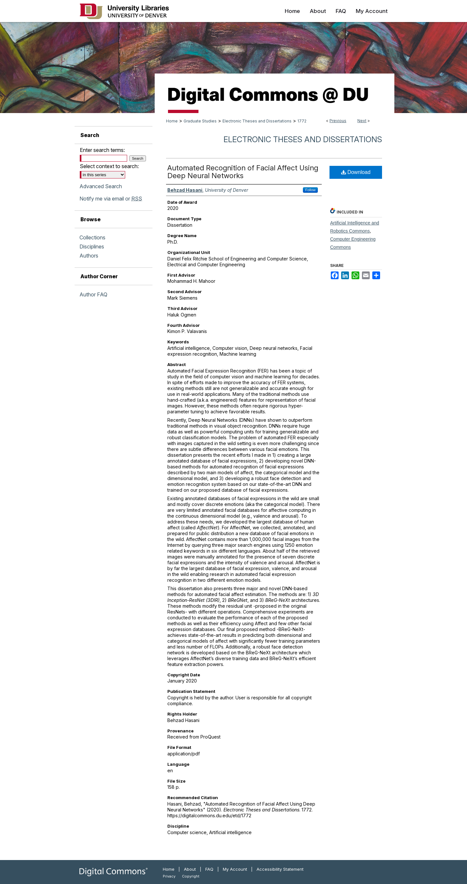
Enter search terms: (102, 150)
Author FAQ (93, 294)
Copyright (190, 876)
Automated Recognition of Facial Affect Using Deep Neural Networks (242, 172)
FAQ (209, 869)
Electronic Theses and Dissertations (257, 121)
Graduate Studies (200, 121)
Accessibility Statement (280, 869)
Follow (310, 190)
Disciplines (91, 246)
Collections (92, 237)
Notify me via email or (110, 198)
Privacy (169, 876)
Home (172, 121)
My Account (235, 869)
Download (356, 172)
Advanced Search (100, 186)
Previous (337, 120)
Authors (88, 255)
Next (361, 120)
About (190, 869)
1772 (301, 121)
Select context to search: (109, 166)
